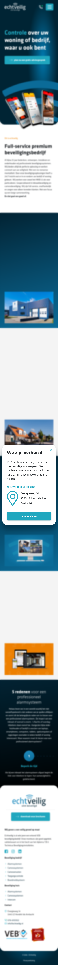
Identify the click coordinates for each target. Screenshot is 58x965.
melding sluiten (29, 516)
